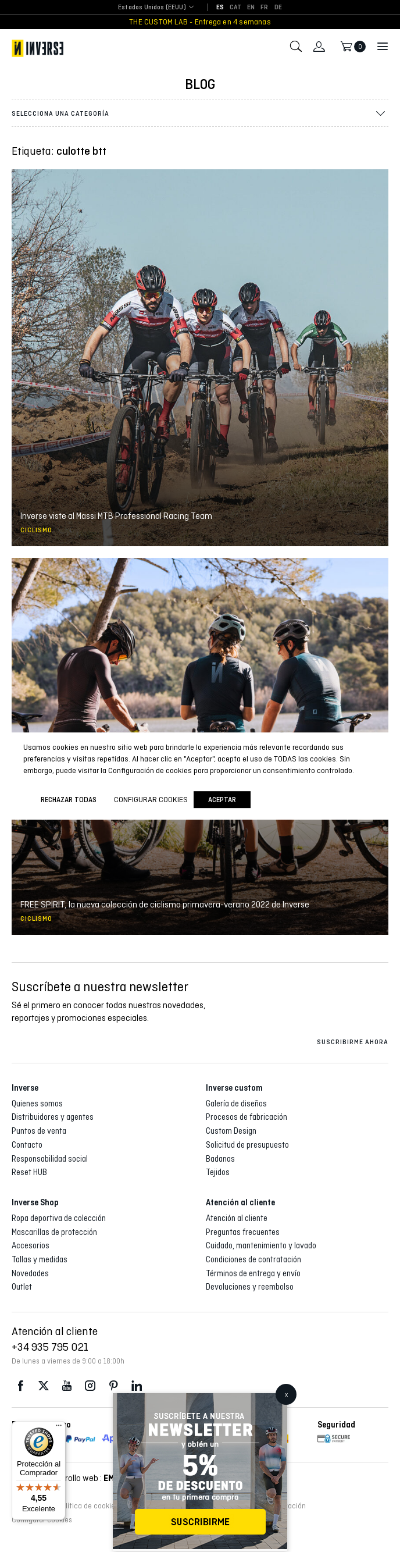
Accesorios (30, 1245)
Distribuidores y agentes (53, 1117)
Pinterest (113, 1386)
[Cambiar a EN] (251, 7)
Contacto (27, 1144)
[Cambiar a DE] (278, 7)
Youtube (67, 1386)
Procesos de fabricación (246, 1117)
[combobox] (152, 7)
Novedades (30, 1273)
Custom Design (231, 1130)
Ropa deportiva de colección (59, 1218)
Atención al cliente (236, 1218)
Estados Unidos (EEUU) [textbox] (152, 7)
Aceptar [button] (222, 799)
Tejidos (218, 1172)
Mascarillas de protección (54, 1232)
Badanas (220, 1158)
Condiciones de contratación (253, 1259)
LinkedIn (136, 1386)
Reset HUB (29, 1172)
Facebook (20, 1386)
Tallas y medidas (39, 1259)
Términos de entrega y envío (253, 1273)
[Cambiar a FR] (264, 7)
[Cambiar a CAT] (235, 7)
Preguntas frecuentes (243, 1232)
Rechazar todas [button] (69, 799)
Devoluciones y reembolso (250, 1286)
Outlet (22, 1286)
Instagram (90, 1386)
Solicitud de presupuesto (247, 1144)
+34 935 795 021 (50, 1346)
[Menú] (59, 1428)
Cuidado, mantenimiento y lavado (261, 1245)
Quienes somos (37, 1103)
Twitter (43, 1386)
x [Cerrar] (286, 1394)
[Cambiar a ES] (220, 7)
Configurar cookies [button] (42, 1520)
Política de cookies (88, 1506)
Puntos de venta (39, 1130)
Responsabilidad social (50, 1158)
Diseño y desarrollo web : (71, 1478)
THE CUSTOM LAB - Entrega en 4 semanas (200, 21)
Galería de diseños (236, 1103)
